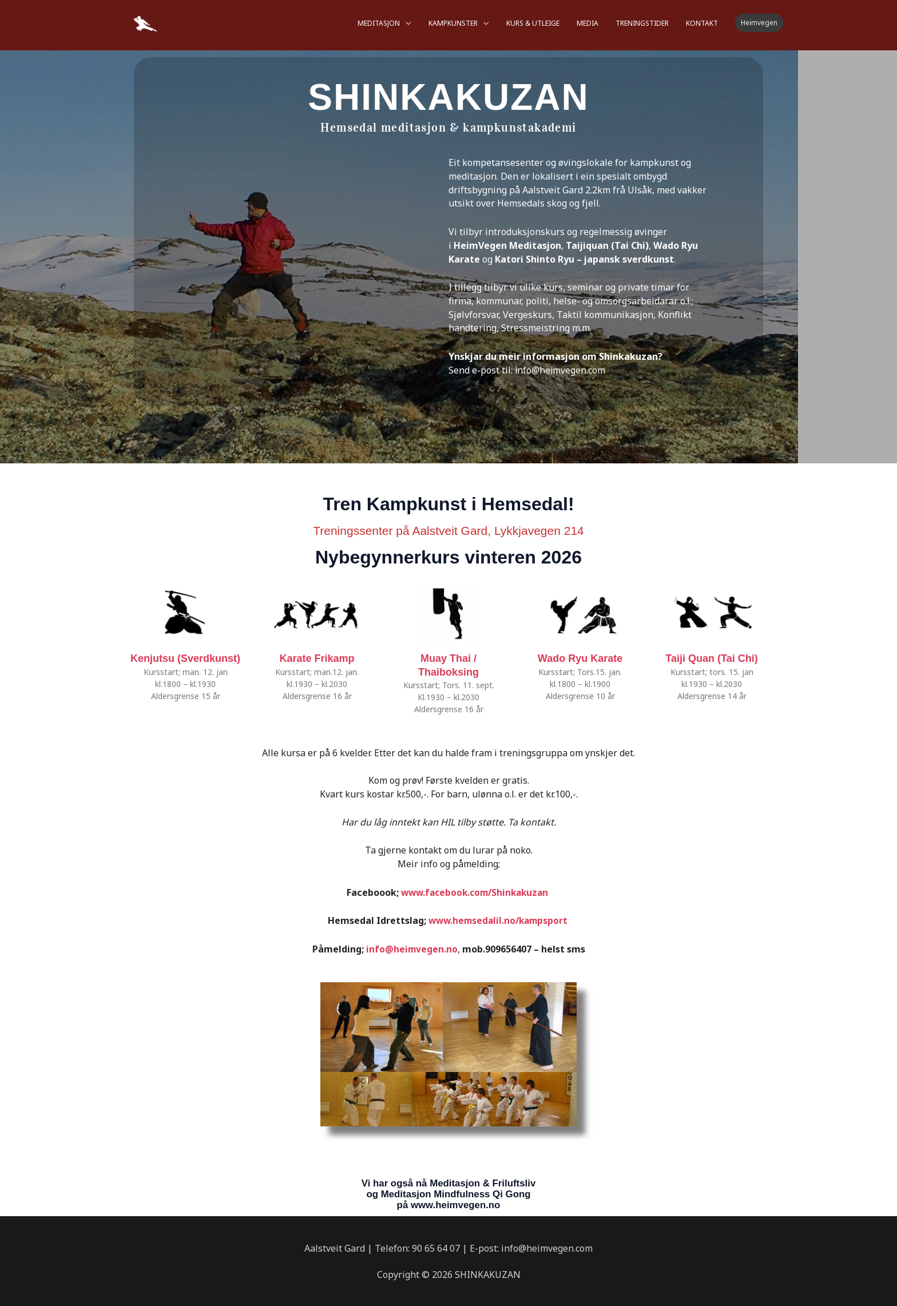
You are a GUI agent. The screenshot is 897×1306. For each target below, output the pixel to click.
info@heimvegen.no (412, 948)
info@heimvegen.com (560, 370)
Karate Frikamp (316, 658)
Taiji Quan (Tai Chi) (711, 658)
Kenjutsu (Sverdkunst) (185, 658)
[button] (759, 20)
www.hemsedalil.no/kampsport (499, 920)
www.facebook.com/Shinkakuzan (474, 892)
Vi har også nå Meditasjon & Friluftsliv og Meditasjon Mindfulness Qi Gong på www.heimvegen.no (448, 1193)
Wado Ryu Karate (580, 658)
